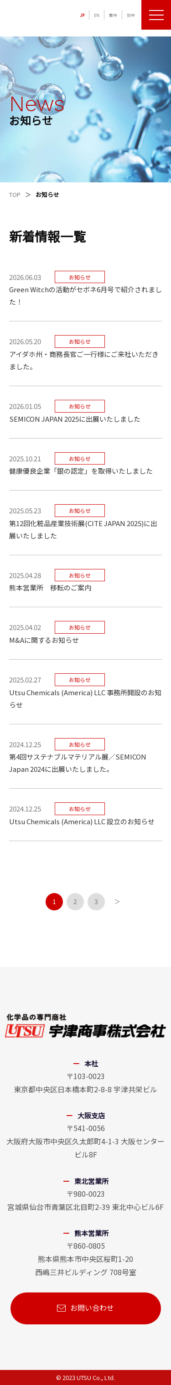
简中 (131, 15)
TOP (15, 194)
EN (96, 15)
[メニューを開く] (156, 15)
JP (82, 15)
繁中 (113, 15)
